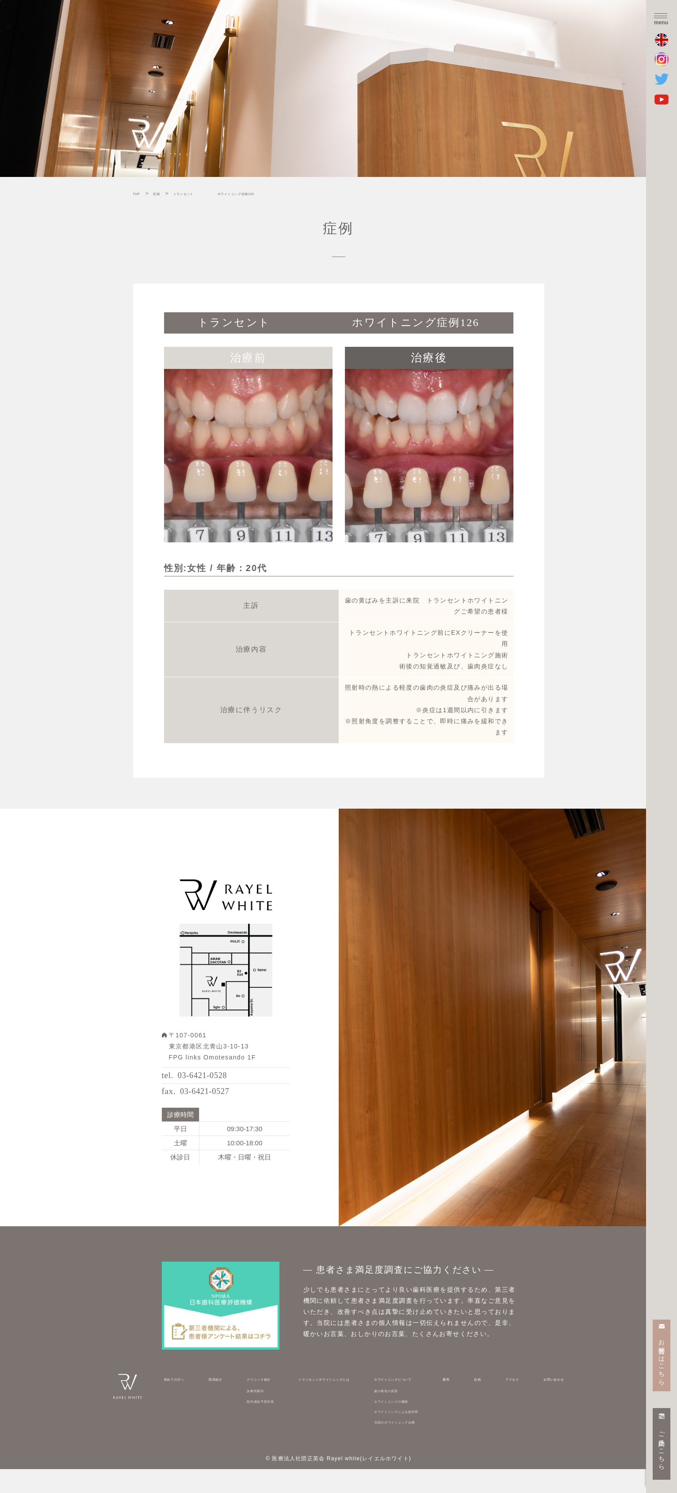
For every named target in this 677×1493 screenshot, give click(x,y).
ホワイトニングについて (417, 1402)
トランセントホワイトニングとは (333, 1402)
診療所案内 (248, 1414)
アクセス (511, 1402)
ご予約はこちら (661, 1447)
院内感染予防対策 (257, 1424)
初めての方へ (183, 1402)
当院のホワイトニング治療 (421, 1445)
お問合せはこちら (661, 1358)
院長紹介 (216, 1402)
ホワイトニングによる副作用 (424, 1435)
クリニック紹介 (254, 1402)
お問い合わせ (545, 1402)
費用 (474, 1402)
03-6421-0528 (217, 1081)
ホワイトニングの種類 (414, 1424)
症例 (489, 1402)
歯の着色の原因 (405, 1414)
